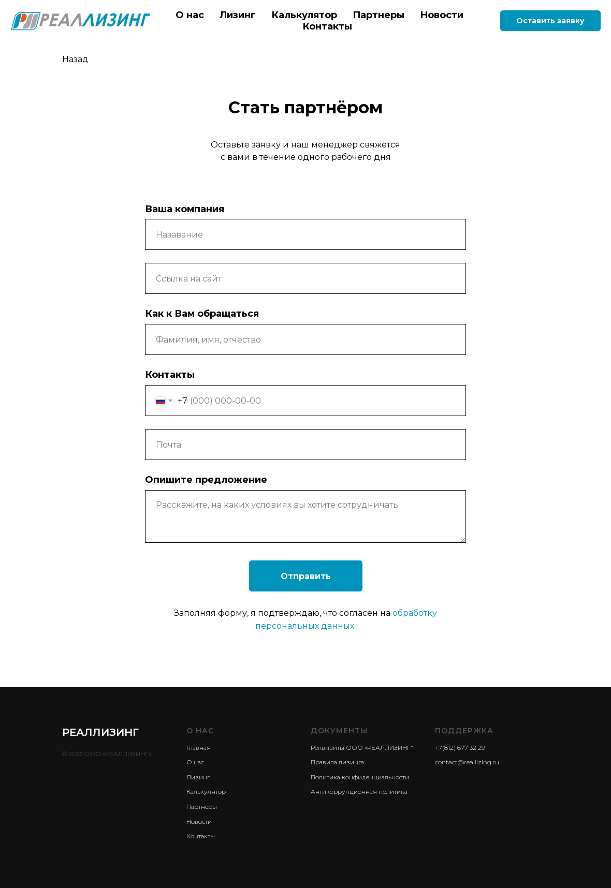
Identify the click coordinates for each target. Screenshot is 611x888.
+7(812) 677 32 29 (460, 747)
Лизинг (238, 15)
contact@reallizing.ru (467, 762)
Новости (441, 15)
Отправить (306, 576)
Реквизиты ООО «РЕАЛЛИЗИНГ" (362, 747)
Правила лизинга (337, 762)
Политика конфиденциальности (360, 777)
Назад (75, 59)
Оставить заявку (550, 20)
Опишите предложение (206, 479)
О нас (190, 15)
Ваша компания (184, 209)
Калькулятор (304, 15)
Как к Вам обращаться (202, 313)
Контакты (327, 26)
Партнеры (378, 15)
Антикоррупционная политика (359, 791)
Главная (198, 747)
